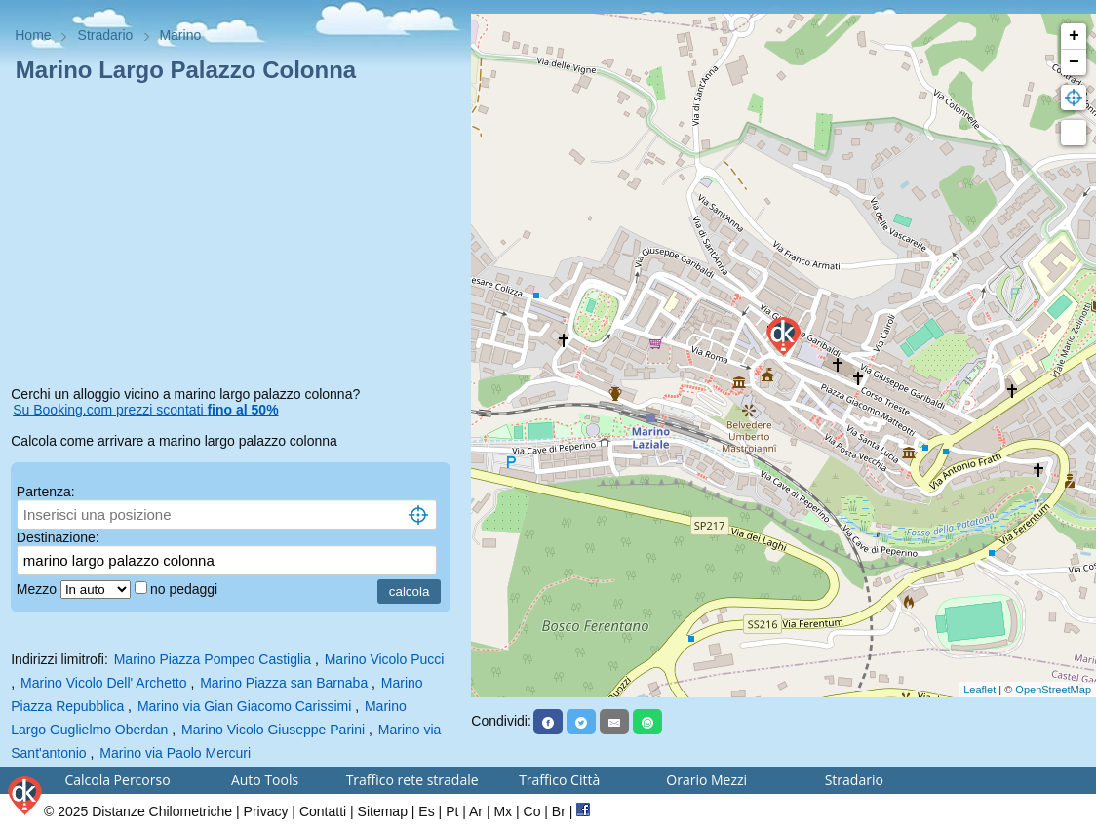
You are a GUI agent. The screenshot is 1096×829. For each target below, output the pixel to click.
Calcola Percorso (117, 779)
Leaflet (979, 689)
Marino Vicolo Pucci (385, 659)
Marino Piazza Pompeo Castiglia (212, 659)
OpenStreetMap (1053, 689)
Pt (452, 811)
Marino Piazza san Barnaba (284, 683)
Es (426, 811)
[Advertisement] (235, 238)
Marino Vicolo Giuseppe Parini (273, 729)
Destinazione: (58, 537)
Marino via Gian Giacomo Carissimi (244, 706)
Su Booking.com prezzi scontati (145, 409)
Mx (502, 811)
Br (559, 811)
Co (532, 811)
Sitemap (383, 811)
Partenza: (46, 491)
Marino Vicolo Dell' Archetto (103, 683)
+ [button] (1074, 36)
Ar (476, 811)
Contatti (322, 811)
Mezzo (38, 589)
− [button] (1074, 62)
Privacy (266, 811)
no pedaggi (185, 589)
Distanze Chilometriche (162, 811)
